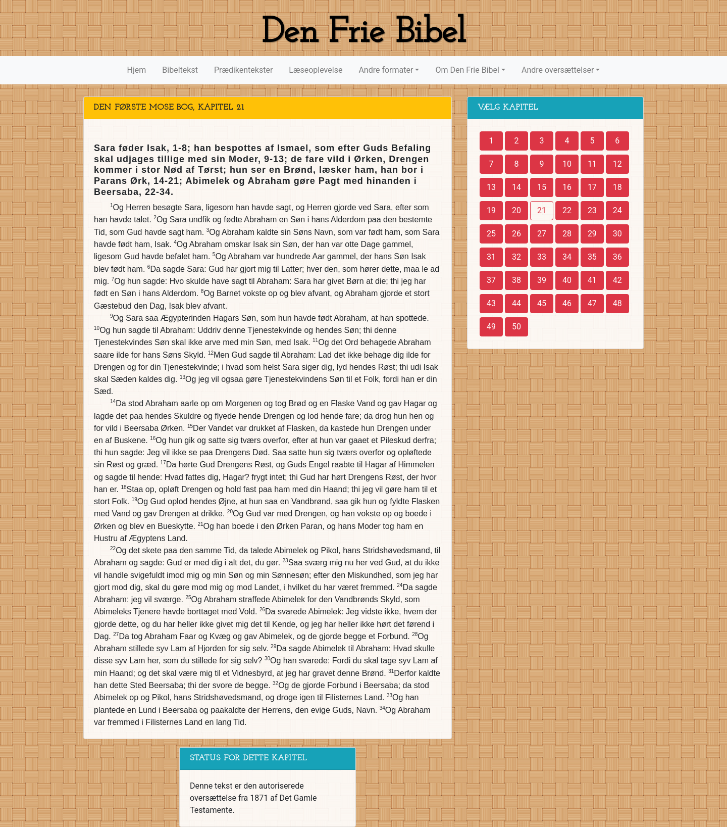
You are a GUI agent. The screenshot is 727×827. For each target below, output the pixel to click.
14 (516, 187)
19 (491, 210)
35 (592, 257)
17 (592, 187)
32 (516, 257)
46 (567, 303)
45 (541, 303)
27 (541, 233)
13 (491, 187)
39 (541, 280)
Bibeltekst (180, 70)
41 (592, 280)
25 (491, 233)
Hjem (136, 70)
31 (491, 257)
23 (592, 210)
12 (617, 164)
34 (567, 257)
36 (617, 257)
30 (617, 233)
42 (617, 280)
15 (541, 187)
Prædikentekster (243, 70)
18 (617, 187)
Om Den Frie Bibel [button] (467, 70)
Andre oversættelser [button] (558, 70)
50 (516, 326)
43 (491, 303)
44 (516, 303)
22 (567, 210)
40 (567, 280)
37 (491, 280)
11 (592, 164)
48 (617, 303)
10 (567, 164)
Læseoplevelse (315, 70)
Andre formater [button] (385, 70)
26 (516, 233)
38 (516, 280)
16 (567, 187)
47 (592, 303)
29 (592, 233)
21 (541, 210)
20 (516, 210)
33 (541, 257)
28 (567, 233)
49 (491, 326)
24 (617, 210)
